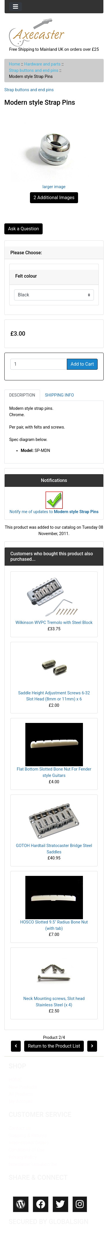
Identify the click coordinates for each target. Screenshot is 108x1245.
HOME (15, 1080)
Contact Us (20, 1128)
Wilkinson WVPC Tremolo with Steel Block (54, 622)
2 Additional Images (54, 197)
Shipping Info (59, 395)
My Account (21, 1101)
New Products (23, 1087)
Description (22, 395)
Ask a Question (23, 228)
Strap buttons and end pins (33, 70)
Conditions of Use (27, 1150)
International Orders (29, 1142)
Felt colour (26, 276)
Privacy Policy (23, 1157)
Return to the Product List (54, 1046)
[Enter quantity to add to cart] (38, 364)
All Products (21, 1094)
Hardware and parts (42, 64)
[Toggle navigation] (15, 6)
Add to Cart (82, 364)
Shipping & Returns (28, 1135)
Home (14, 64)
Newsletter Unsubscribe (33, 1164)
